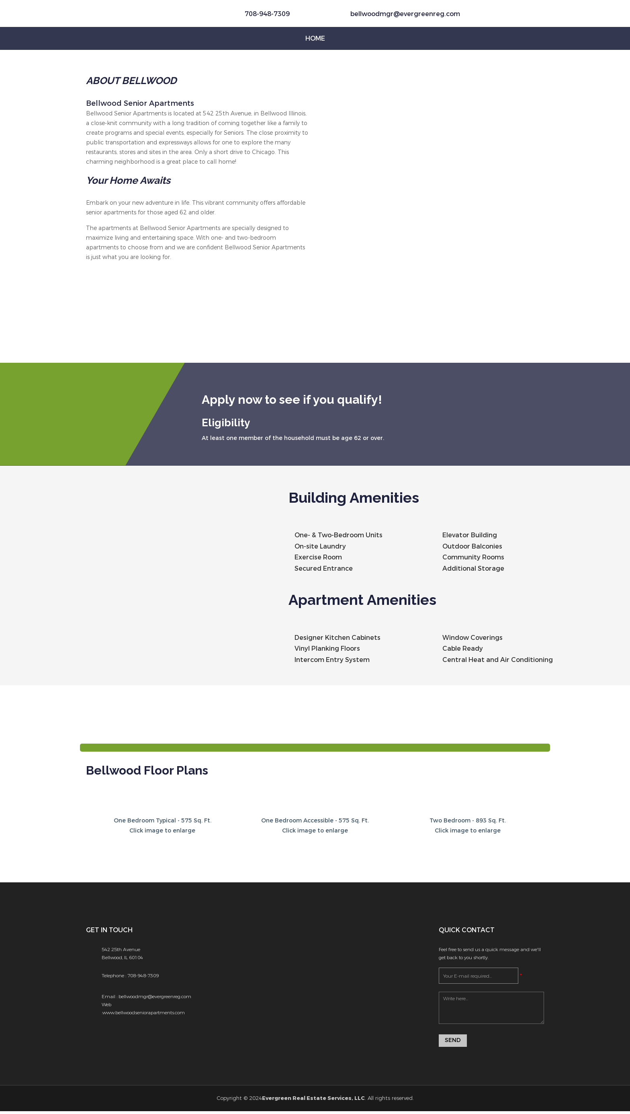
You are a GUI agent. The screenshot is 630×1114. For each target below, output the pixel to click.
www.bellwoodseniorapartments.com (143, 1014)
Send (453, 1043)
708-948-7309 (143, 977)
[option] (197, 326)
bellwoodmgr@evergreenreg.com (405, 14)
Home (315, 38)
